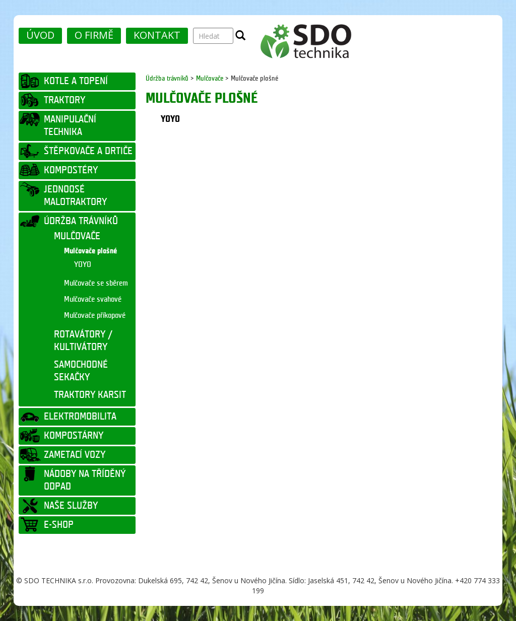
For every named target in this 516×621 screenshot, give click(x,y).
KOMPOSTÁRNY (73, 435)
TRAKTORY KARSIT (90, 394)
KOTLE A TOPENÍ (76, 81)
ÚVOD (40, 35)
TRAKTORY (64, 100)
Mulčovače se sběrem (96, 283)
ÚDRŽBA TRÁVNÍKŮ (81, 221)
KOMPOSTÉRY (71, 170)
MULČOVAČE (77, 236)
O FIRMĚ (94, 35)
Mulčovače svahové (92, 299)
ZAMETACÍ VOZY (74, 454)
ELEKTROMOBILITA (80, 416)
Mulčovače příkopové (94, 315)
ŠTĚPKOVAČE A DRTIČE (88, 151)
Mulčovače (209, 78)
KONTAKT (157, 35)
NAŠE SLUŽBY (71, 505)
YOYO (82, 264)
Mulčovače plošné (90, 251)
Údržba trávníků (168, 78)
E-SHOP (59, 524)
